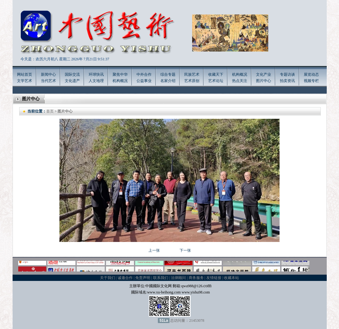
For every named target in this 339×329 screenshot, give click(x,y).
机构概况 (120, 81)
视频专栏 (311, 81)
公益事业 (144, 81)
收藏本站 (231, 278)
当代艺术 (48, 81)
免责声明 (142, 278)
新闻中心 (48, 74)
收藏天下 (215, 74)
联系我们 (160, 278)
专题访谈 (287, 74)
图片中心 (263, 81)
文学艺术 (24, 81)
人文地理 (96, 81)
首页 (50, 111)
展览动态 (311, 74)
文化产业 (263, 74)
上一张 (154, 250)
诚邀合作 (125, 278)
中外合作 (144, 74)
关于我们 (107, 278)
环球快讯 (96, 74)
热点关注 (239, 81)
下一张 (185, 250)
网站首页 (24, 74)
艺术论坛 (215, 81)
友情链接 (213, 278)
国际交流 (72, 74)
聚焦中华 (120, 74)
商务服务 (196, 278)
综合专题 (167, 74)
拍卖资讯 (287, 81)
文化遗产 (72, 81)
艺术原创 (191, 81)
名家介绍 (167, 81)
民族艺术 (191, 74)
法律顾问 (178, 278)
